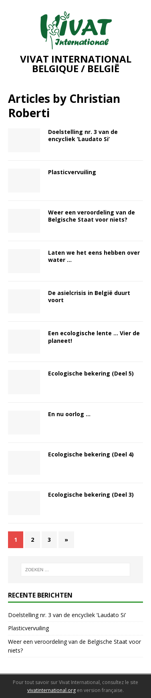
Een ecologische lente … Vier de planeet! (94, 336)
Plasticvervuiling (72, 172)
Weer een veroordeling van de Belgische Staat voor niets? (91, 215)
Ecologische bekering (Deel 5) (91, 373)
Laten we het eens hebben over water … (94, 256)
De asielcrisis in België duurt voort (89, 296)
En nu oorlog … (69, 414)
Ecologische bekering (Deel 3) (91, 494)
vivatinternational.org (51, 690)
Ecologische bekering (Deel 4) (91, 454)
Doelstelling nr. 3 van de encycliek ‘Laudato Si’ (83, 135)
